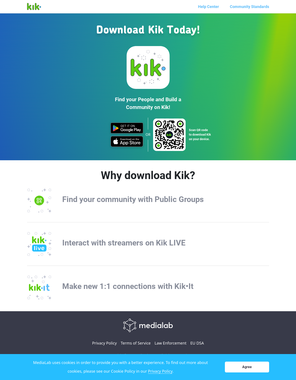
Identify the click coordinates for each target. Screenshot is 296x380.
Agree (247, 367)
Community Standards (249, 6)
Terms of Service (135, 343)
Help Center (208, 6)
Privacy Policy (104, 343)
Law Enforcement (170, 343)
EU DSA (197, 343)
